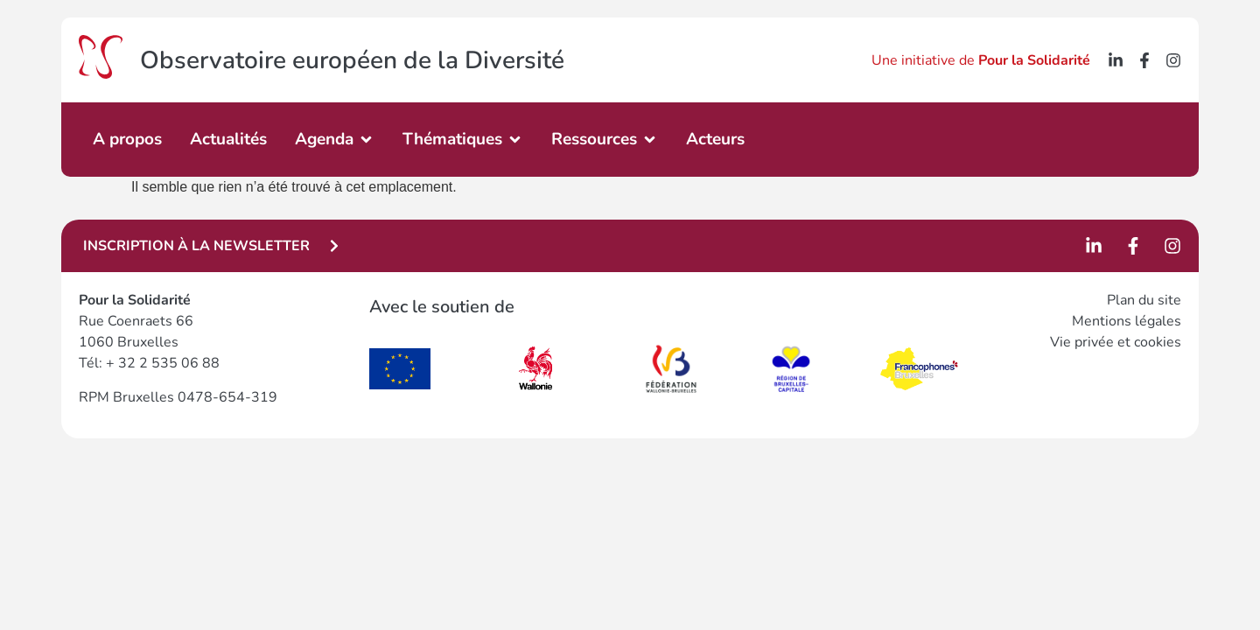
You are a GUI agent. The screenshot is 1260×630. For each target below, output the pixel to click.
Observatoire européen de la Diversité (352, 60)
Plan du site (1144, 300)
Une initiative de (981, 60)
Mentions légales (1126, 321)
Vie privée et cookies (1115, 342)
